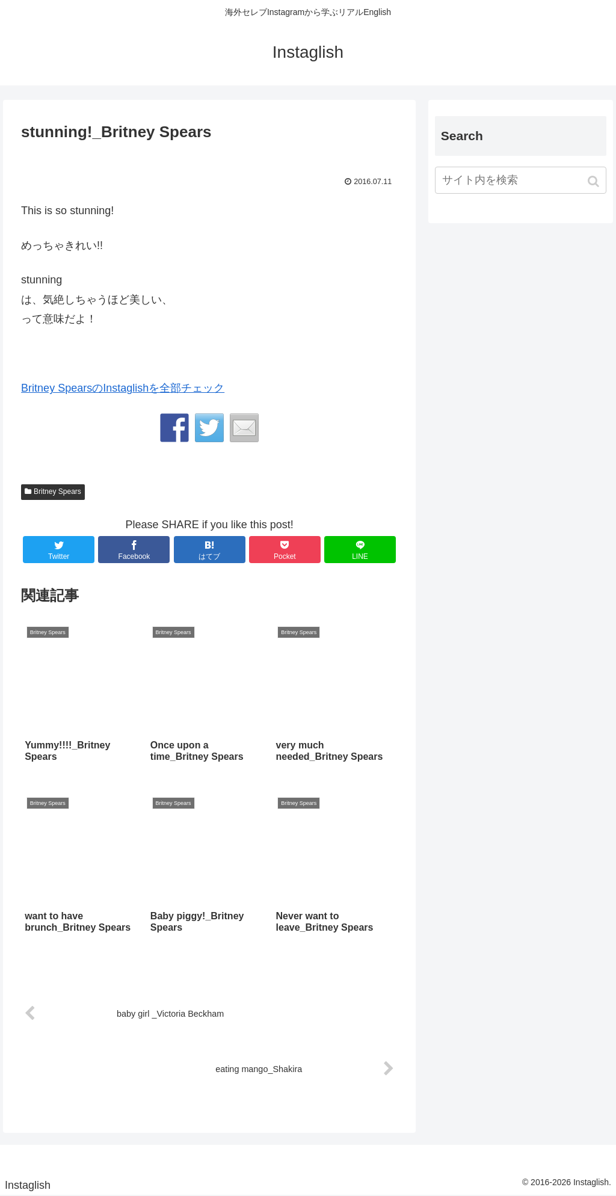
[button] (594, 181)
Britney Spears (57, 491)
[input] (520, 180)
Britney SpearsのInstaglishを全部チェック (122, 388)
